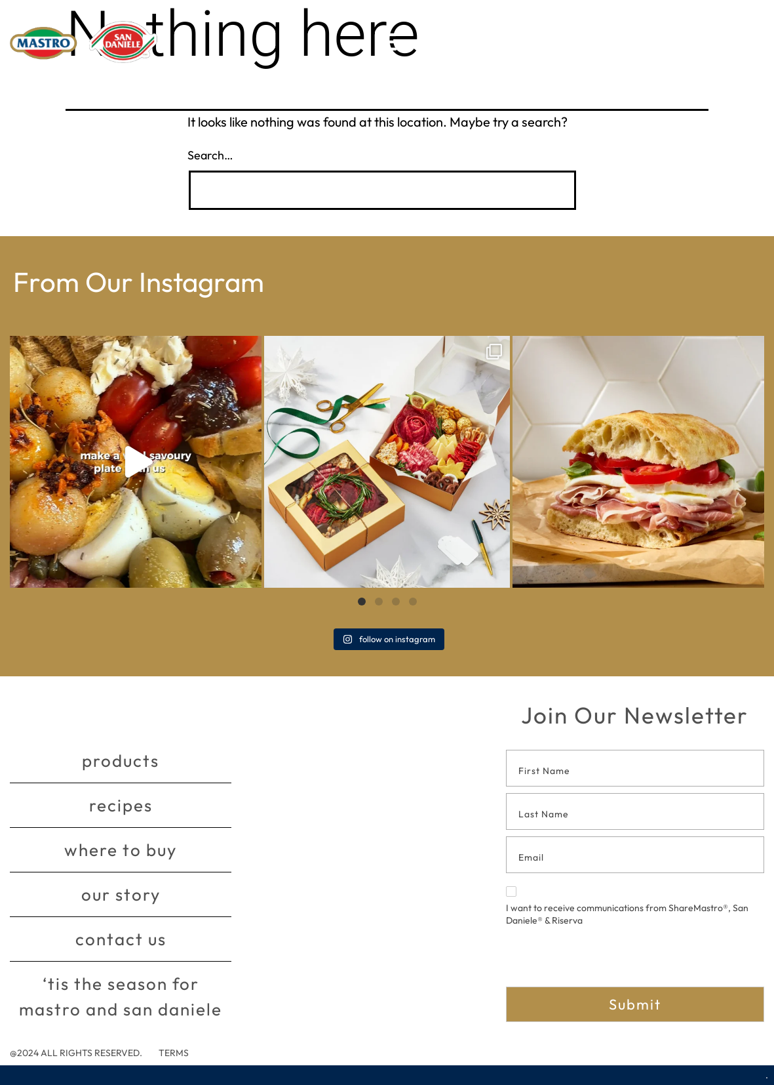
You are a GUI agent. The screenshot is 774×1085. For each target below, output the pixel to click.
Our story (121, 894)
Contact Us (120, 939)
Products (120, 760)
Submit (635, 1004)
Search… (210, 155)
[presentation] (605, 961)
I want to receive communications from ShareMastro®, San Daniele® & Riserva (627, 906)
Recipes (121, 805)
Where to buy (120, 850)
